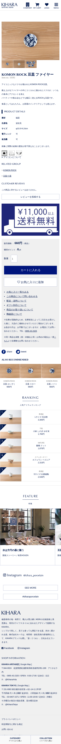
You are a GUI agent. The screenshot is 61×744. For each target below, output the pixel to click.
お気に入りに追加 (30, 282)
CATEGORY (15, 739)
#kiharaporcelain (30, 596)
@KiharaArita (11, 679)
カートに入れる (31, 270)
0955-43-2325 (31, 331)
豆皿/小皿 (7, 176)
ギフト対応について (16, 305)
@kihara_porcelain (33, 575)
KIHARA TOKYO (9, 685)
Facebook (8, 648)
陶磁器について (14, 314)
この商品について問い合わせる (22, 296)
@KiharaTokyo (11, 704)
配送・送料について (16, 300)
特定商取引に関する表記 (12, 724)
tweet (21, 351)
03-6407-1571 (13, 697)
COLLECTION (45, 739)
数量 (6, 258)
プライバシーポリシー (11, 719)
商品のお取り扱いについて (19, 309)
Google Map (25, 664)
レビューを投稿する (31, 197)
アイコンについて (11, 157)
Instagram (24, 648)
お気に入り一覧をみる (17, 292)
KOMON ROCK (9, 170)
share (7, 351)
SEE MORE (30, 588)
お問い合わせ (7, 729)
